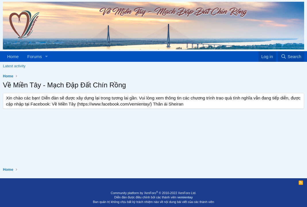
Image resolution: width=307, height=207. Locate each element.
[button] (47, 56)
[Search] (291, 56)
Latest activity (14, 66)
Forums (34, 56)
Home (13, 56)
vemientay (185, 197)
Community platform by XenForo (153, 193)
